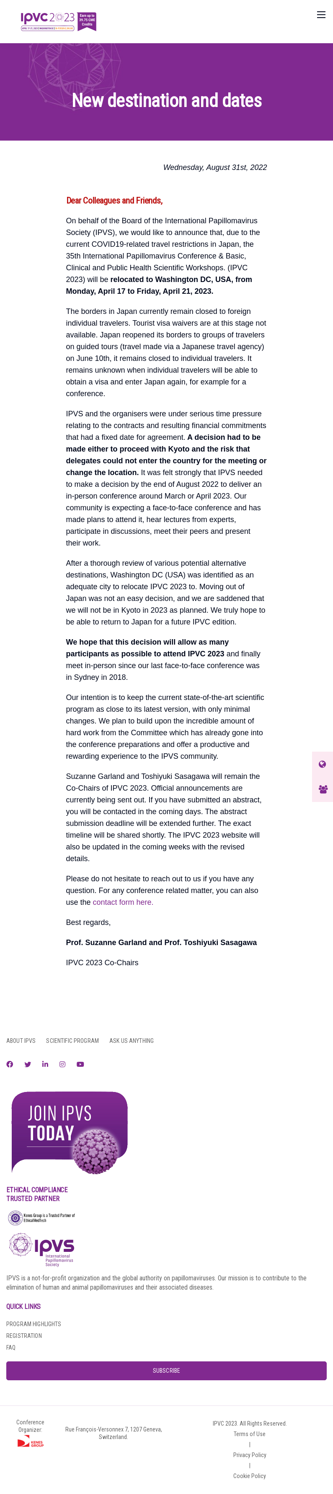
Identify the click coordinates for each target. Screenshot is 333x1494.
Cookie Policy (249, 1476)
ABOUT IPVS (21, 1040)
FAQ (10, 1347)
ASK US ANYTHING (131, 1040)
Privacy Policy (249, 1455)
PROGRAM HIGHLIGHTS (34, 1324)
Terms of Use (250, 1434)
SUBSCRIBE (166, 1370)
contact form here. (123, 902)
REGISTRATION (24, 1335)
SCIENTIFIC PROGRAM (72, 1040)
